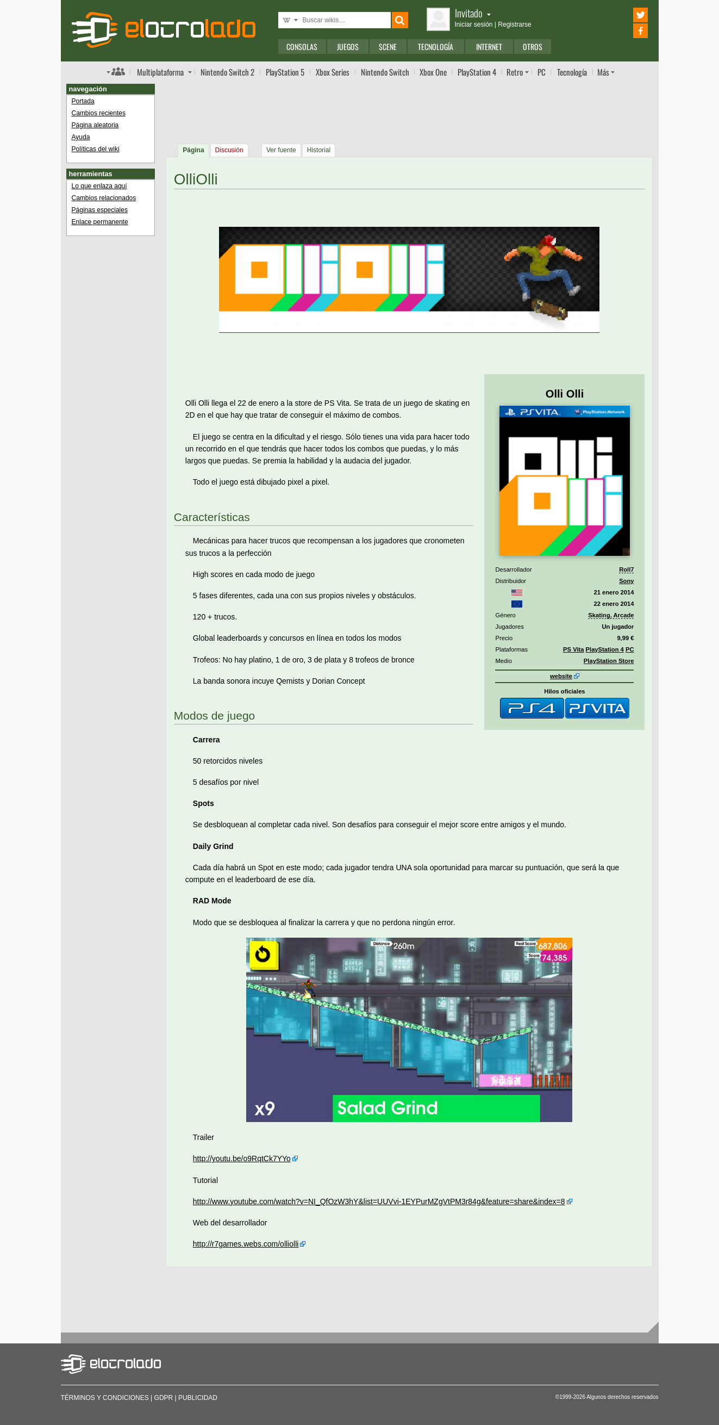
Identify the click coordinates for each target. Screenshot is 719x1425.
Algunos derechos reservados (622, 1397)
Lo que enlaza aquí (99, 186)
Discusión (229, 150)
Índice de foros (116, 71)
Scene (388, 46)
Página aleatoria (95, 125)
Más (603, 72)
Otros (532, 46)
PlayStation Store (609, 661)
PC (541, 72)
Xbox (332, 72)
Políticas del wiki (96, 149)
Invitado (473, 13)
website (561, 676)
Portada (83, 101)
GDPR (163, 1398)
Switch (385, 72)
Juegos (348, 46)
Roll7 (626, 569)
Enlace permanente (100, 222)
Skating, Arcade (611, 615)
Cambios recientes (99, 113)
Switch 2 (227, 72)
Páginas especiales (100, 210)
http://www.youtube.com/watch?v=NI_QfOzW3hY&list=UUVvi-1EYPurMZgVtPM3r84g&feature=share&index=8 (379, 1201)
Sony (626, 581)
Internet (489, 46)
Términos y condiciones (105, 1398)
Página (193, 150)
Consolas (301, 46)
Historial (318, 150)
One (433, 72)
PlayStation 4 (605, 649)
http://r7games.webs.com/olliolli (246, 1244)
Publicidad (197, 1398)
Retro (515, 72)
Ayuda (81, 137)
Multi (160, 72)
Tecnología (435, 46)
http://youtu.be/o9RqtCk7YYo (242, 1158)
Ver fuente (281, 150)
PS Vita (573, 649)
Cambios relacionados (104, 198)
